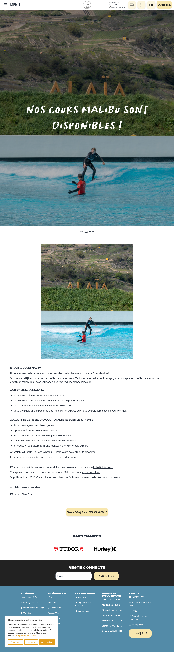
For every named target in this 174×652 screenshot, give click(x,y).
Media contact (83, 611)
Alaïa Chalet (55, 613)
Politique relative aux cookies (26, 636)
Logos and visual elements (83, 604)
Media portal (83, 597)
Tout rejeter (31, 642)
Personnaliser (16, 642)
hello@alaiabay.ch (103, 467)
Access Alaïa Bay (30, 597)
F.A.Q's (134, 611)
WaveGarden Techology (33, 607)
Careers (54, 602)
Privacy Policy (138, 625)
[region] (31, 631)
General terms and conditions (138, 618)
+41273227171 (138, 597)
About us (54, 597)
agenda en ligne (91, 472)
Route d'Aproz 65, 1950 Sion (140, 604)
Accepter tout (46, 642)
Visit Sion (27, 613)
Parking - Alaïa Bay (31, 602)
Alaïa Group (55, 607)
